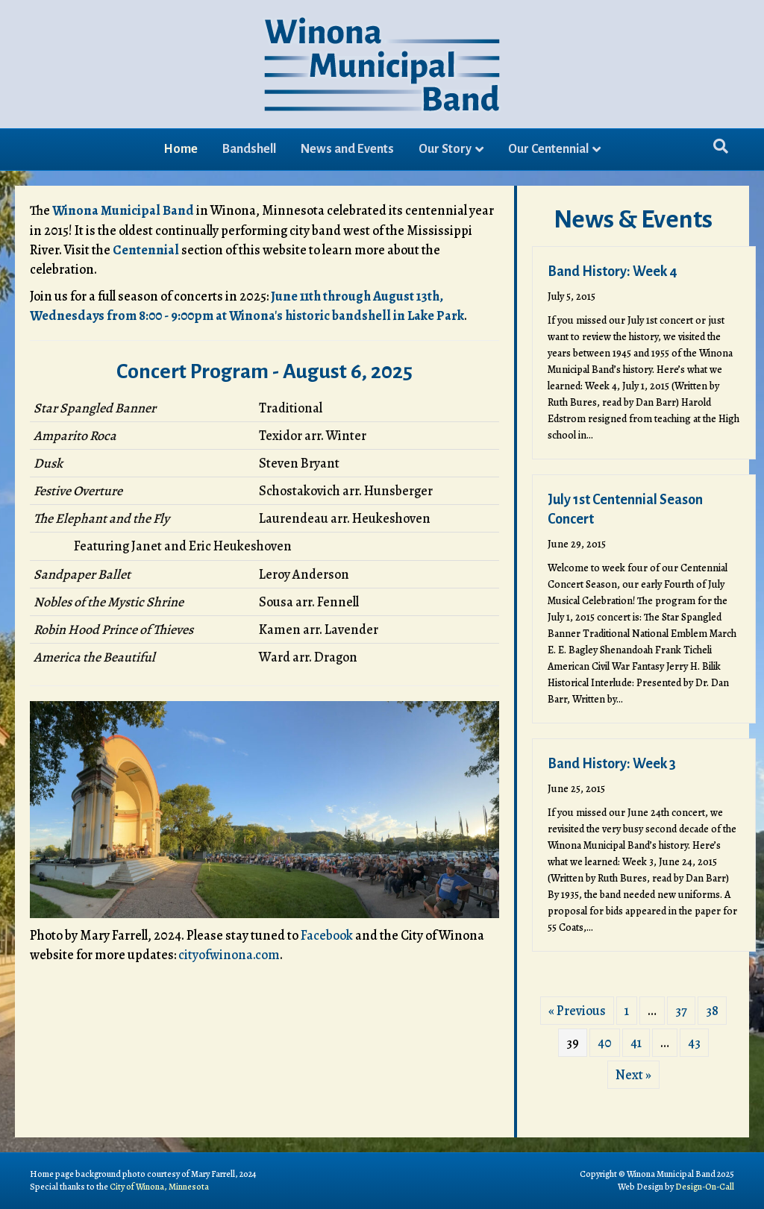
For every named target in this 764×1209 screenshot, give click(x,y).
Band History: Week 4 (612, 271)
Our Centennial (548, 149)
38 (712, 1011)
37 (681, 1011)
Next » (633, 1075)
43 (694, 1043)
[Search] (720, 146)
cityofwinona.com (229, 955)
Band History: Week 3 (612, 763)
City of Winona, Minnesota (159, 1187)
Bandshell (249, 149)
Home (180, 149)
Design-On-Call (704, 1187)
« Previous (577, 1011)
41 (636, 1043)
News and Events (347, 149)
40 (605, 1043)
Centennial (146, 250)
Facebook (327, 935)
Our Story (445, 149)
